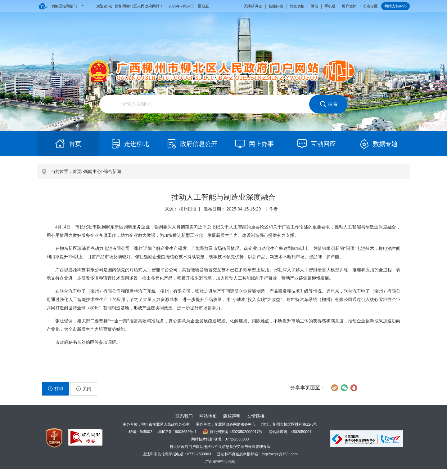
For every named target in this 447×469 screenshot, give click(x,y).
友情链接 (255, 416)
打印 (55, 388)
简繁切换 (297, 6)
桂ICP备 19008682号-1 (177, 432)
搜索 (328, 104)
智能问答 (276, 6)
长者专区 (370, 6)
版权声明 (232, 416)
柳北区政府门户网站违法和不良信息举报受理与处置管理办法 (220, 447)
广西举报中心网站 (220, 461)
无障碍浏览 (253, 6)
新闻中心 (92, 171)
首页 (77, 171)
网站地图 (208, 416)
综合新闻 (112, 171)
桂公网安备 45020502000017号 (232, 432)
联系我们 (184, 416)
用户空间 (349, 6)
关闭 (83, 388)
